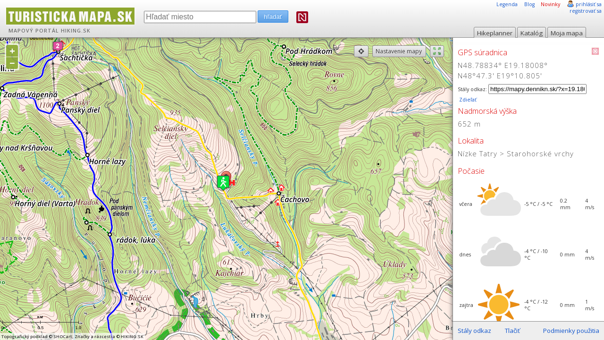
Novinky (550, 4)
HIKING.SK (76, 30)
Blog (529, 4)
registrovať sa (586, 11)
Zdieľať (467, 99)
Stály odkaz (474, 330)
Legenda (507, 4)
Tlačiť (512, 330)
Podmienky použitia (571, 330)
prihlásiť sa (589, 4)
